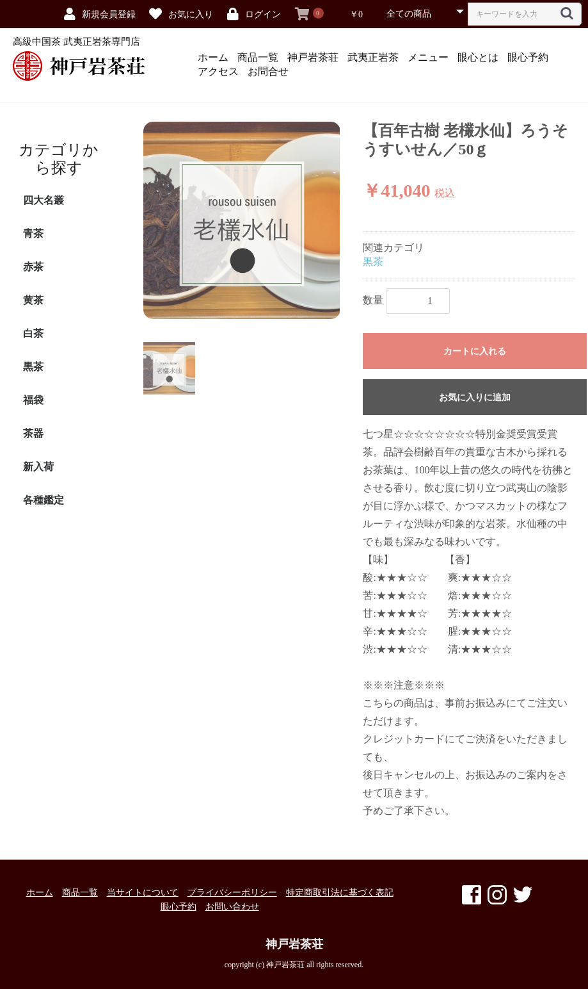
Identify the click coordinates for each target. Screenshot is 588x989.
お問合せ (268, 71)
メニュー (428, 57)
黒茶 (33, 366)
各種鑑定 (43, 500)
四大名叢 (43, 200)
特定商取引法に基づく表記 (339, 892)
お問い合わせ (232, 906)
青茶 (33, 233)
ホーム (213, 57)
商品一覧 (257, 57)
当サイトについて (143, 892)
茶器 (33, 433)
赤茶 (33, 266)
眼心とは (477, 57)
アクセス (218, 71)
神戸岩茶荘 (312, 57)
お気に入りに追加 (475, 397)
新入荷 (38, 466)
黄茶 (33, 300)
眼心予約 (527, 57)
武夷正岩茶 (373, 57)
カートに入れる (474, 351)
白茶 (33, 333)
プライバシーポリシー (232, 892)
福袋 (33, 400)
